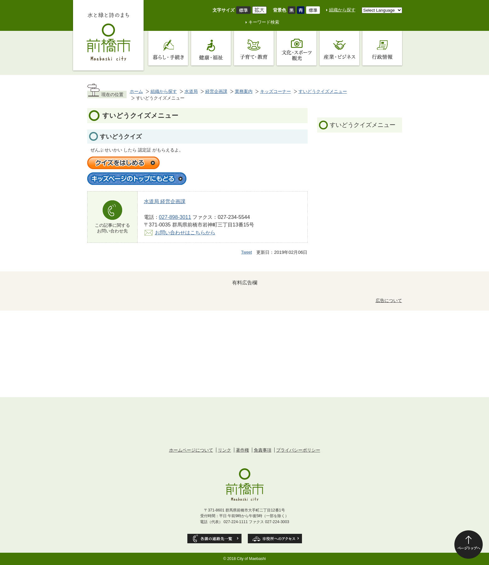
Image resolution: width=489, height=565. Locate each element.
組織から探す (342, 9)
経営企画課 (216, 91)
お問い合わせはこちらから (185, 232)
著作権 (242, 450)
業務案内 (244, 91)
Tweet (246, 252)
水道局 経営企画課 (165, 201)
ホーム (136, 91)
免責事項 (262, 450)
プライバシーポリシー (298, 450)
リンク (224, 450)
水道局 (191, 91)
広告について (389, 300)
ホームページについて (191, 450)
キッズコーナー (275, 91)
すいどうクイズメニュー (323, 91)
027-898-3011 (175, 217)
